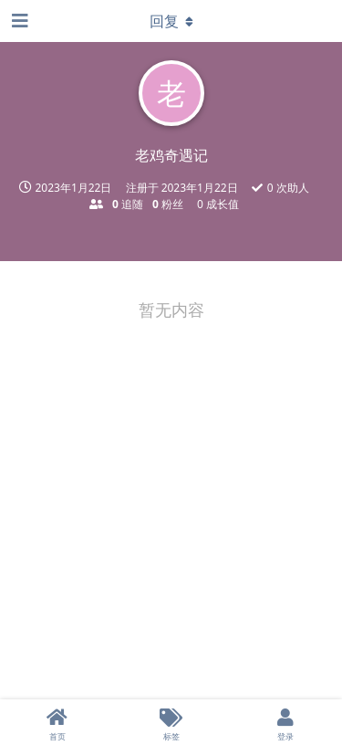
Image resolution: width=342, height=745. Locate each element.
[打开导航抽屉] (18, 21)
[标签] (171, 722)
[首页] (57, 722)
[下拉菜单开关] (171, 21)
